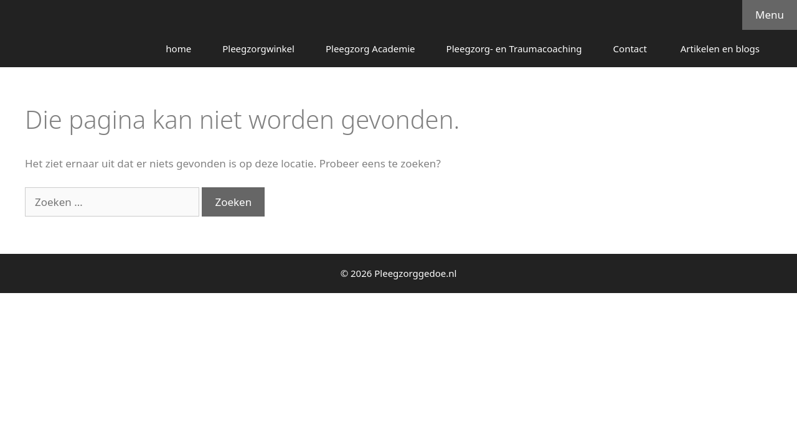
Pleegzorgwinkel (258, 48)
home (178, 48)
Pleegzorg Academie (370, 48)
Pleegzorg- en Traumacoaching (514, 48)
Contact (631, 48)
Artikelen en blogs (720, 48)
